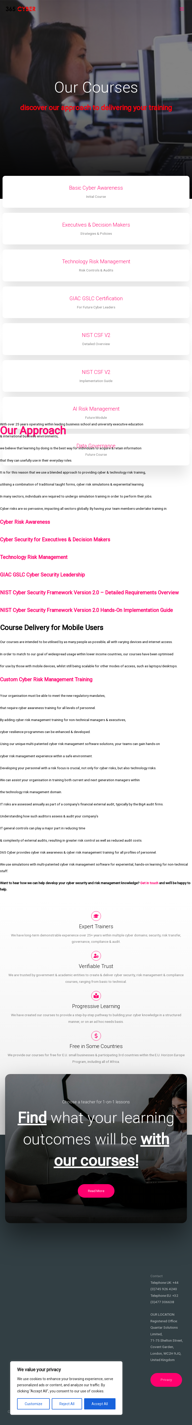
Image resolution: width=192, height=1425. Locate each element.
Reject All (66, 1404)
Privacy (166, 1380)
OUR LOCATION (162, 1314)
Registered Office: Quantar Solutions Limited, (164, 1327)
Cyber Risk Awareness (25, 522)
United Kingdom (162, 1360)
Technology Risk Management (34, 557)
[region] (66, 1388)
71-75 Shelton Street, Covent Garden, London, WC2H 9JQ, (166, 1346)
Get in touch (149, 883)
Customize (33, 1404)
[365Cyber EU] (20, 9)
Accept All (100, 1404)
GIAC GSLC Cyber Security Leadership (42, 575)
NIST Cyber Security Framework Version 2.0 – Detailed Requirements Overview (89, 593)
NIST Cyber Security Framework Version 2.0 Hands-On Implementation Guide (86, 610)
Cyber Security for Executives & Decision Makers (55, 540)
